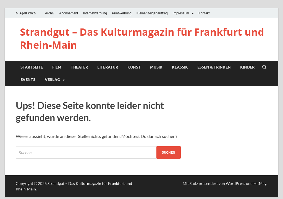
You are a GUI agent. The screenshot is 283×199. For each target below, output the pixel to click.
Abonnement (68, 13)
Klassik (180, 67)
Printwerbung (122, 13)
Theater (79, 67)
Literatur (107, 67)
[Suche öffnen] (264, 67)
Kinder (247, 67)
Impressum (181, 13)
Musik (156, 67)
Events (27, 79)
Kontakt (204, 13)
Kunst (134, 67)
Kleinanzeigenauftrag (152, 13)
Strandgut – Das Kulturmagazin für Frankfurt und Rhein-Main (142, 38)
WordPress (235, 183)
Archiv (49, 13)
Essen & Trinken (214, 67)
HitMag (259, 183)
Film (56, 67)
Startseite (31, 67)
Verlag (52, 79)
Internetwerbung (95, 13)
